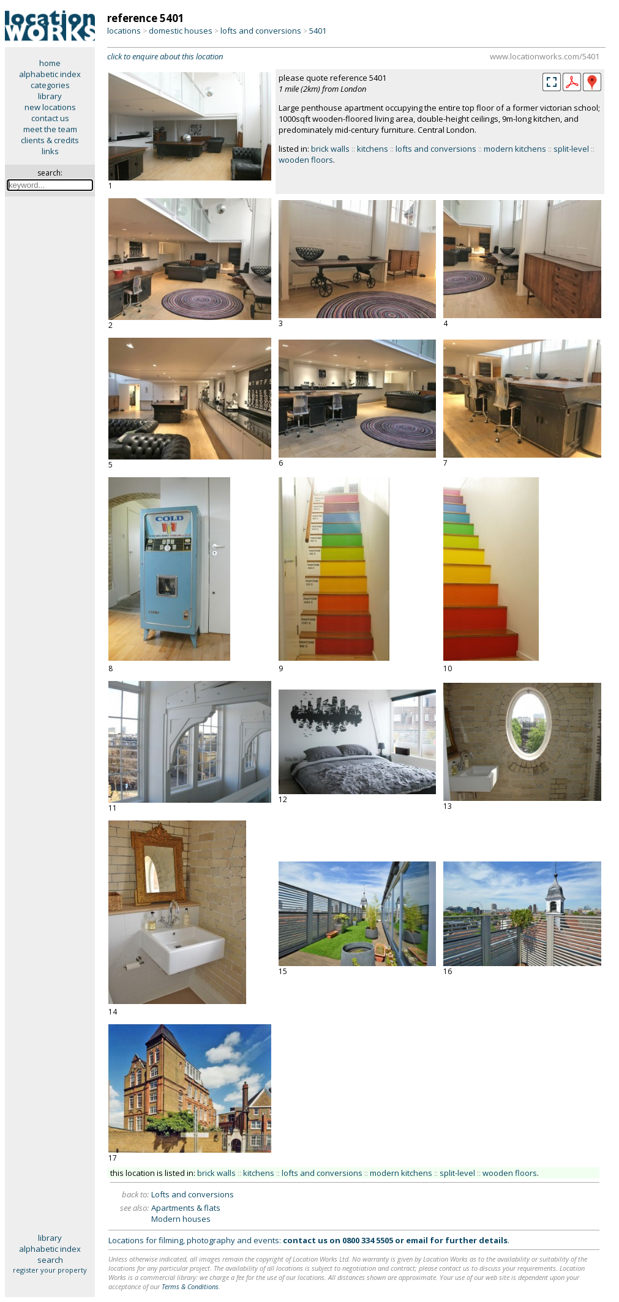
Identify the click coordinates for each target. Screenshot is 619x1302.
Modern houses (181, 1218)
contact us (50, 118)
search (50, 1259)
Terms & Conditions (190, 1286)
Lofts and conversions (192, 1194)
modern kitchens (515, 148)
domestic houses (180, 30)
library (50, 96)
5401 (317, 30)
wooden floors (306, 159)
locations (124, 30)
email (417, 1240)
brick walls (330, 148)
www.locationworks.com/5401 (544, 56)
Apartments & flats (185, 1207)
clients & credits (50, 140)
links (50, 151)
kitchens (372, 148)
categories (50, 85)
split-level (571, 148)
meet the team (50, 129)
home (50, 63)
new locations (50, 107)
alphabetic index (50, 74)
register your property (50, 1269)
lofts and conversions (260, 30)
